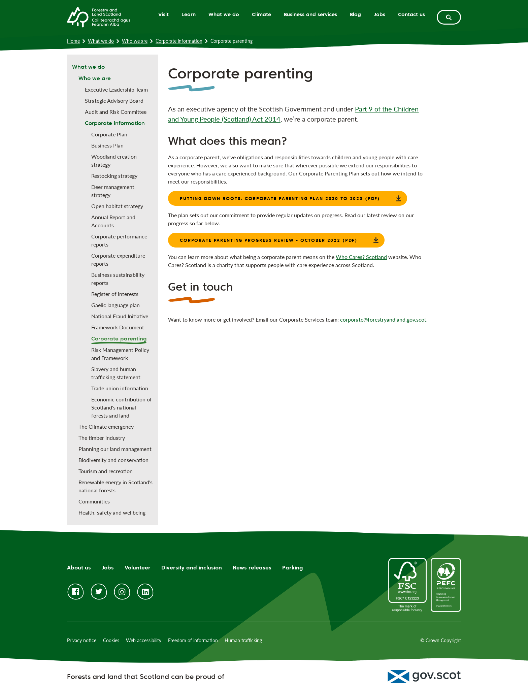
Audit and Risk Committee (115, 111)
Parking (292, 567)
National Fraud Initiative (119, 316)
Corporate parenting (119, 338)
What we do (223, 14)
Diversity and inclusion (191, 567)
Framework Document (117, 327)
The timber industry (101, 437)
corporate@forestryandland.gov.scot (383, 319)
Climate (261, 14)
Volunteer (138, 567)
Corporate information (179, 41)
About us (79, 567)
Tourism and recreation (105, 471)
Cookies (111, 640)
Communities (94, 501)
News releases (252, 567)
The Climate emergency (106, 426)
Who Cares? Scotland (361, 257)
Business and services (310, 14)
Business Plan (107, 145)
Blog (355, 14)
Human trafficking (243, 640)
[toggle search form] (449, 17)
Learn (189, 14)
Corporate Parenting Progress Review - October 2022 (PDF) (269, 240)
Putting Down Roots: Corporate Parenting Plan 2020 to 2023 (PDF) (280, 198)
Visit (163, 14)
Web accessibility (143, 640)
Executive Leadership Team (116, 89)
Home (73, 41)
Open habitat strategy (117, 206)
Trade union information (119, 388)
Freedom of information (193, 640)
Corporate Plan (109, 134)
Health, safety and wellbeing (111, 512)
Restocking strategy (114, 175)
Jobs (379, 14)
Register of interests (114, 294)
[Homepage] (98, 16)
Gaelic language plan (115, 305)
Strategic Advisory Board (114, 100)
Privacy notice (81, 640)
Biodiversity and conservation (113, 460)
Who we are (134, 41)
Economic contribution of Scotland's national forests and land (121, 407)
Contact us (411, 14)
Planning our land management (115, 449)
